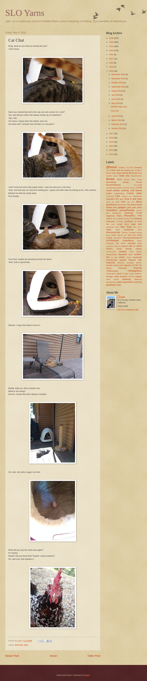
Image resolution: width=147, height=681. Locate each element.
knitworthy (110, 221)
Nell (129, 235)
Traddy (125, 274)
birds (121, 175)
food (139, 204)
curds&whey (137, 196)
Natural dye (122, 235)
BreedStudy (111, 182)
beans (115, 176)
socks (122, 257)
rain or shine (135, 246)
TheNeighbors (134, 271)
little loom (110, 224)
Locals (119, 224)
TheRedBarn (111, 274)
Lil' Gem (138, 221)
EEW (123, 202)
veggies (138, 276)
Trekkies (132, 274)
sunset (116, 265)
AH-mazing (125, 170)
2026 (111, 38)
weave (116, 279)
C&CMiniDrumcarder (114, 188)
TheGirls (137, 268)
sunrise (109, 265)
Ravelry (128, 249)
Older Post (94, 655)
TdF (136, 265)
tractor (119, 273)
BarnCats (19, 645)
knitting (138, 218)
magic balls (136, 224)
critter (139, 193)
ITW (140, 215)
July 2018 (115, 95)
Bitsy (128, 176)
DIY (117, 199)
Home (53, 655)
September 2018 (118, 87)
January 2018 (117, 128)
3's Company (136, 167)
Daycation (110, 199)
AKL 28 (134, 170)
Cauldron (133, 188)
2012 (111, 154)
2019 (111, 67)
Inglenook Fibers (114, 216)
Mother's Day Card (119, 107)
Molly (140, 230)
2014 (111, 146)
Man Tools (126, 227)
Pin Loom (121, 243)
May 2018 (115, 103)
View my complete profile (128, 310)
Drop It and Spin (133, 199)
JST (114, 219)
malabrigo (110, 227)
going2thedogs (126, 210)
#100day (121, 167)
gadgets (122, 207)
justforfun (120, 219)
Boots (119, 179)
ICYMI (139, 213)
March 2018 (116, 120)
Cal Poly (126, 188)
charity (116, 190)
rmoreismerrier (111, 252)
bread (139, 179)
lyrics (126, 224)
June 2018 (116, 99)
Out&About (128, 240)
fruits (115, 207)
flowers (134, 205)
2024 (111, 46)
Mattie (108, 229)
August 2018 (117, 91)
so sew (114, 257)
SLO (130, 254)
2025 (111, 42)
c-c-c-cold (137, 185)
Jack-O (109, 218)
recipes (139, 249)
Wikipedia (138, 279)
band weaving (122, 173)
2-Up (127, 167)
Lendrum (128, 221)
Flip (128, 205)
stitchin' (139, 263)
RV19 (131, 252)
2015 (111, 142)
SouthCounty (111, 260)
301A (108, 170)
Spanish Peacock (127, 260)
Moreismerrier (113, 232)
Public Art (117, 246)
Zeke (119, 285)
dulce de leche (113, 202)
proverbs (109, 246)
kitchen (127, 219)
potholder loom (135, 243)
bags (114, 173)
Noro (134, 235)
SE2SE (139, 252)
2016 (111, 138)
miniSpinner (129, 229)
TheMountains (112, 271)
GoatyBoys (111, 210)
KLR (132, 219)
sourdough (137, 257)
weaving (126, 279)
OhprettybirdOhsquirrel (132, 238)
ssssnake (130, 263)
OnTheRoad (112, 240)
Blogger (86, 675)
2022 (111, 54)
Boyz (26, 645)
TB (133, 265)
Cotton (109, 193)
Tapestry (127, 265)
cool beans (136, 190)
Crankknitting (119, 193)
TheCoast (122, 268)
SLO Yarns (24, 13)
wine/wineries (111, 282)
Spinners (120, 263)
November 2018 (118, 78)
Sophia (129, 257)
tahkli (121, 265)
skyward (122, 254)
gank (129, 207)
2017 (111, 133)
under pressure (120, 276)
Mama (117, 227)
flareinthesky (122, 205)
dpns (121, 199)
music (113, 235)
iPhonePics (129, 215)
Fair (128, 202)
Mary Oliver (137, 227)
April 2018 (116, 116)
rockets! (123, 251)
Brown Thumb (132, 182)
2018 (111, 71)
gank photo (137, 207)
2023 (111, 50)
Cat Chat (114, 111)
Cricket (130, 193)
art (138, 170)
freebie (109, 207)
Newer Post (12, 655)
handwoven (117, 213)
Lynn (122, 297)
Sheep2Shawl (111, 254)
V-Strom (131, 276)
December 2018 (118, 74)
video (108, 279)
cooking (125, 190)
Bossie (126, 179)
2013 (111, 150)
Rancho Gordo (114, 249)
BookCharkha (136, 176)
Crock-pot (110, 196)
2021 (111, 59)
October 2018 (117, 82)
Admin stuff (115, 170)
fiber (133, 202)
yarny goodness (125, 282)
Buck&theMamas (113, 185)
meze (117, 230)
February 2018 (117, 124)
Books (110, 179)
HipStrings (128, 213)
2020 (111, 63)
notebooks (117, 238)
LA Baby (119, 221)
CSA (117, 196)
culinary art (126, 196)
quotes (125, 246)
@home (111, 167)
